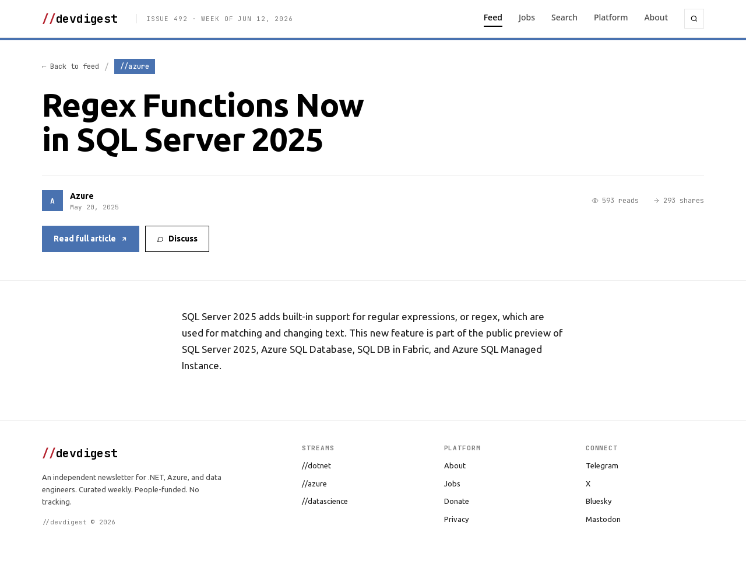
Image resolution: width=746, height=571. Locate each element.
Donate (456, 501)
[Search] (694, 19)
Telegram (602, 465)
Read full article (91, 238)
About (656, 17)
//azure (314, 483)
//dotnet (316, 465)
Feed (493, 17)
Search (564, 17)
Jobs (527, 17)
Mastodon (603, 519)
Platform (611, 17)
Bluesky (598, 501)
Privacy (456, 519)
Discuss (177, 238)
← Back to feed (70, 66)
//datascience (325, 501)
